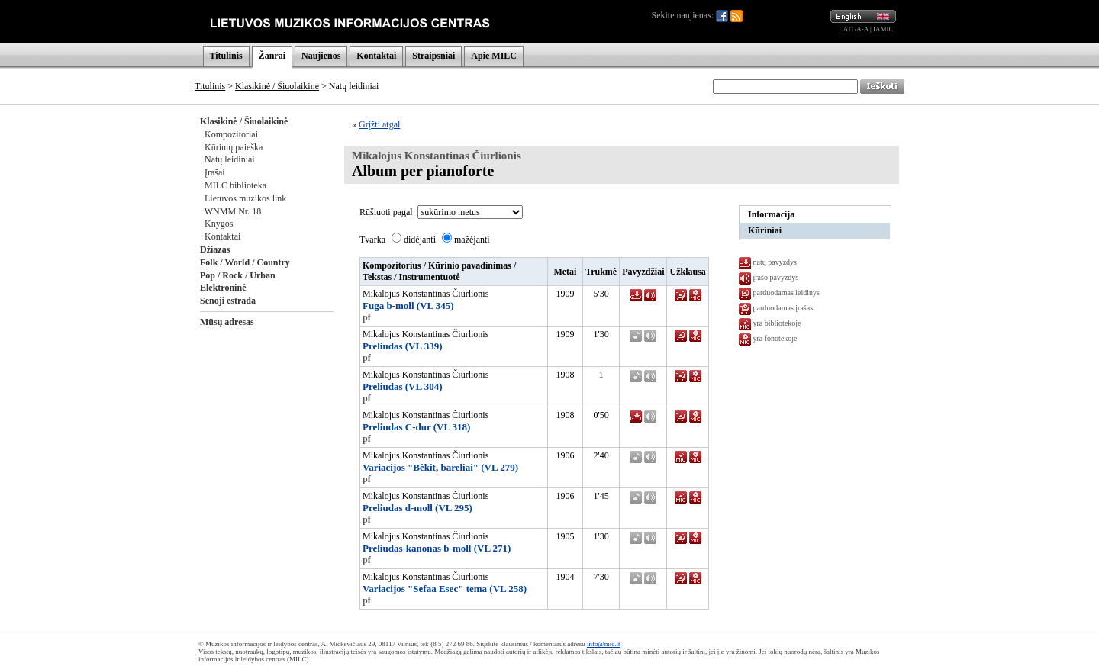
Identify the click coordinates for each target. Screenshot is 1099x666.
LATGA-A (854, 29)
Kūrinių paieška (234, 147)
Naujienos (320, 55)
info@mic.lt (603, 644)
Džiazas (215, 249)
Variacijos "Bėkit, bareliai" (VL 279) (440, 467)
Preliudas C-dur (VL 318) (416, 427)
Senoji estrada (228, 300)
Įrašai (215, 172)
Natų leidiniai (230, 159)
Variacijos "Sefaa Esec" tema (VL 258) (445, 588)
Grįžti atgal (379, 124)
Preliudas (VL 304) (403, 386)
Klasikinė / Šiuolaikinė (277, 86)
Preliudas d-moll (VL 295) (417, 507)
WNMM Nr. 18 (233, 211)
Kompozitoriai (231, 134)
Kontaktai (376, 55)
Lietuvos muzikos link (245, 198)
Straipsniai (433, 55)
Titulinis (226, 55)
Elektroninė (223, 287)
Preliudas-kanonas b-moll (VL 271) (437, 548)
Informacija (771, 214)
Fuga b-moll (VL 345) (408, 305)
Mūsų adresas (227, 322)
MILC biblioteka (235, 185)
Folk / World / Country (245, 262)
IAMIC (883, 29)
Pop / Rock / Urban (238, 275)
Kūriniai (765, 230)
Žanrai (272, 55)
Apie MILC (494, 55)
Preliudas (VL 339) (403, 346)
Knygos (219, 223)
